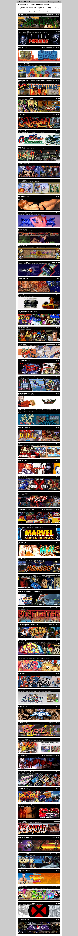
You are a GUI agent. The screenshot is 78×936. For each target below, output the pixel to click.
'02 (55, 9)
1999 (26, 327)
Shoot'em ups (39, 511)
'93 (41, 9)
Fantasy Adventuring (21, 116)
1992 (31, 131)
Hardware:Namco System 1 (44, 757)
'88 (33, 9)
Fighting (28, 16)
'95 (44, 9)
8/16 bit (43, 2)
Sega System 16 (21, 48)
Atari (19, 609)
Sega (58, 16)
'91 (38, 9)
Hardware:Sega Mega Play (37, 560)
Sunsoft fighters (44, 65)
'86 (30, 9)
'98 (49, 9)
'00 (52, 9)
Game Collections (24, 511)
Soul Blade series (35, 707)
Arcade (47, 2)
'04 (59, 9)
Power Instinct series (39, 461)
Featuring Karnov (21, 83)
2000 (32, 213)
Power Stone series (48, 642)
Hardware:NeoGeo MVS (42, 165)
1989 (23, 114)
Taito (47, 116)
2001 (41, 591)
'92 (40, 9)
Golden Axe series (42, 411)
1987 (25, 821)
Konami (29, 511)
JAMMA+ (19, 181)
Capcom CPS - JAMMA (22, 132)
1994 (28, 31)
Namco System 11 (21, 724)
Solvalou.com (24, 1)
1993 (24, 180)
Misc (59, 2)
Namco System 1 (21, 757)
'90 (37, 9)
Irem (34, 855)
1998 (28, 63)
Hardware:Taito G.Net (39, 148)
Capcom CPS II (20, 32)
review (53, 14)
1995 (31, 98)
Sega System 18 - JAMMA (22, 16)
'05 (39, 10)
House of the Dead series (53, 921)
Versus (48, 65)
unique (19, 806)
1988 (26, 47)
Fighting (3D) (26, 99)
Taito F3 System (21, 247)
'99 (51, 9)
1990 (25, 14)
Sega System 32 (21, 445)
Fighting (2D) (32, 16)
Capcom (24, 32)
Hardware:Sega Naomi (38, 214)
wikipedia (58, 14)
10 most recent (40, 12)
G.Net (19, 148)
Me (39, 2)
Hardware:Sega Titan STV (36, 65)
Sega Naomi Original (21, 214)
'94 (43, 9)
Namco (30, 296)
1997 (27, 460)
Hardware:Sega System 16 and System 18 (49, 16)
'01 (54, 9)
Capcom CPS (20, 345)
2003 (26, 229)
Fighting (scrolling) (38, 16)
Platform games (43, 116)
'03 (57, 9)
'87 (32, 9)
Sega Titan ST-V (21, 65)
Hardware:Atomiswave (37, 230)
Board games (53, 2)
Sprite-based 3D (34, 181)
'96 (46, 9)
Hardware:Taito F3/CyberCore (51, 247)
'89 (35, 9)
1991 (24, 673)
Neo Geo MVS (20, 165)
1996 (27, 262)
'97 (48, 9)
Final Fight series (44, 345)
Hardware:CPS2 (44, 32)
